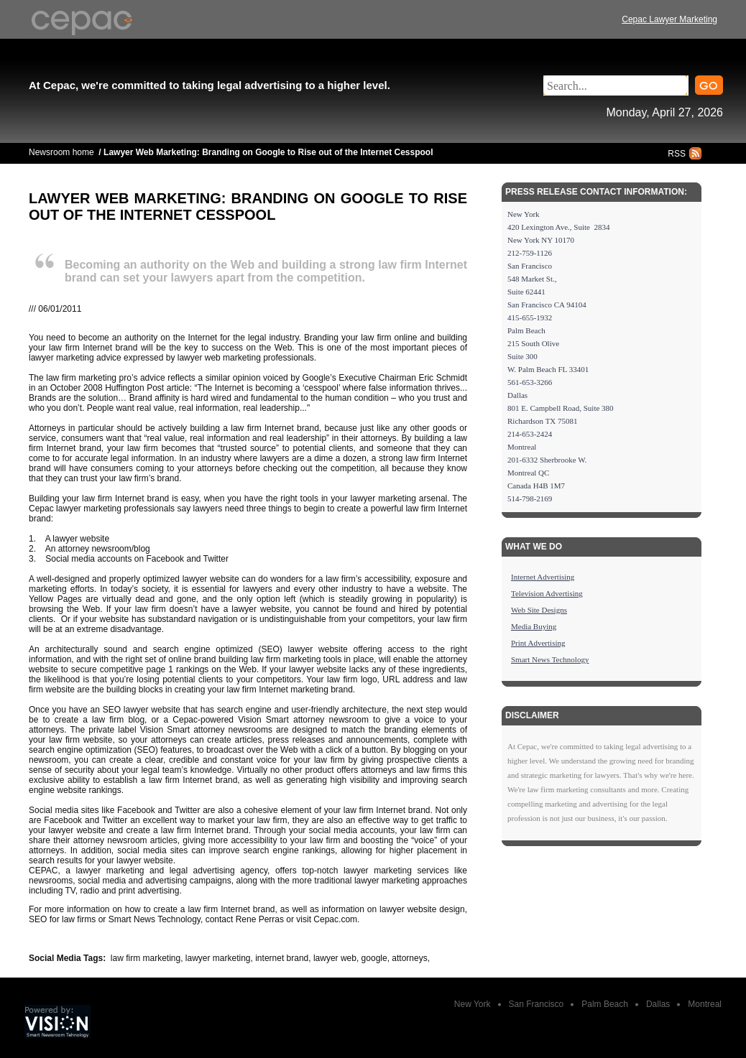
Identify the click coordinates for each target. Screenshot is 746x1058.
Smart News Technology (550, 659)
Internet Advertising (542, 576)
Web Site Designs (539, 609)
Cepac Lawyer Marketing (669, 19)
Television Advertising (547, 593)
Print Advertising (538, 643)
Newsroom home (61, 152)
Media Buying (533, 626)
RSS (677, 154)
